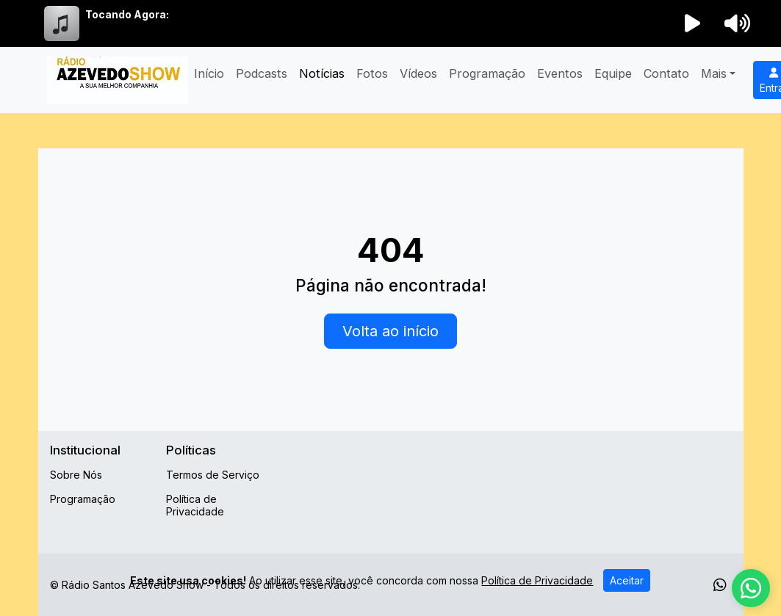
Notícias (322, 73)
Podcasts (261, 73)
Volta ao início (390, 331)
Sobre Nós (76, 474)
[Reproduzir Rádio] (692, 23)
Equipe (613, 73)
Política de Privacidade (195, 505)
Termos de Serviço (212, 474)
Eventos (560, 73)
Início (209, 73)
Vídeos (418, 73)
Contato (666, 73)
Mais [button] (714, 73)
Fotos (372, 73)
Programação (487, 73)
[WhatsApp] (720, 585)
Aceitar (627, 580)
